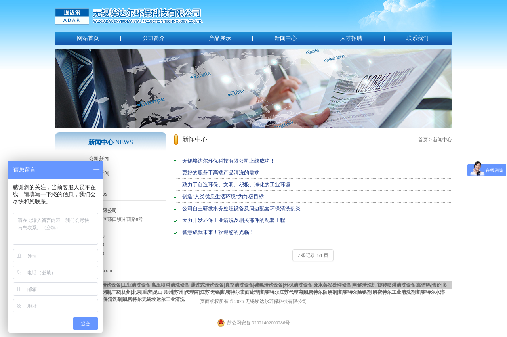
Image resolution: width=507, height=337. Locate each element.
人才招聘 (351, 38)
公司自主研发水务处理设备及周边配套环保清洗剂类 (241, 208)
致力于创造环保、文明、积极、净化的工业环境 (236, 185)
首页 (423, 139)
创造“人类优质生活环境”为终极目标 (223, 196)
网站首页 (88, 38)
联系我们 (417, 38)
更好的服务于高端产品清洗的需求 (220, 173)
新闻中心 (285, 38)
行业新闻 (99, 173)
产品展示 (220, 38)
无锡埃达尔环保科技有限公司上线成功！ (228, 161)
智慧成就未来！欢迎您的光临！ (218, 232)
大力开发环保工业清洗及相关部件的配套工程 (233, 220)
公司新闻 (99, 159)
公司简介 (154, 38)
